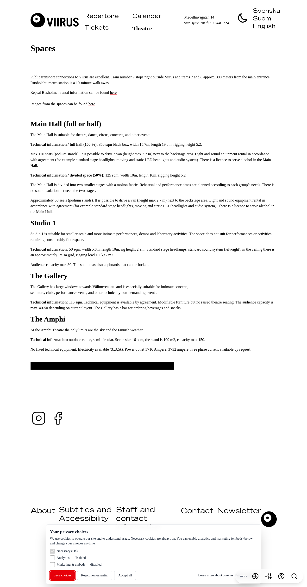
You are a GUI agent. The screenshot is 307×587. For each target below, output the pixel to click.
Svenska (266, 11)
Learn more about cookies (215, 575)
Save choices (62, 575)
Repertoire (101, 17)
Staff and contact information (138, 519)
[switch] (243, 18)
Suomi (263, 19)
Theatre (142, 28)
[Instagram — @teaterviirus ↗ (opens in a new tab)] (39, 418)
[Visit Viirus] (56, 20)
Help (243, 576)
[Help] (281, 576)
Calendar (146, 17)
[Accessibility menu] (255, 576)
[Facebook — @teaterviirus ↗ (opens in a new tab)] (58, 418)
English (264, 27)
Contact (197, 511)
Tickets (96, 28)
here (113, 92)
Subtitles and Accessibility (85, 515)
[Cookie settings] (268, 576)
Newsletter (239, 511)
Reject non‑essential (94, 575)
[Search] (294, 576)
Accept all (125, 575)
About (43, 511)
